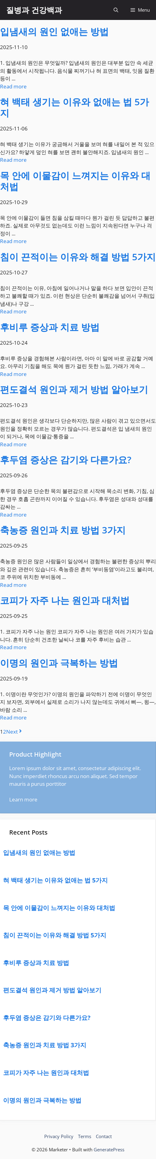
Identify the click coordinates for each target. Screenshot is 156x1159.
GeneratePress (109, 1149)
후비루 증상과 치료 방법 (49, 327)
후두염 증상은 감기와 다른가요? (65, 459)
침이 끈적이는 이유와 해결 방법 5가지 (78, 256)
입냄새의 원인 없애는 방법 (54, 31)
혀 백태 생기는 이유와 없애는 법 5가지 (74, 107)
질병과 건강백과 (34, 10)
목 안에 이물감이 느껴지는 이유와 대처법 (75, 181)
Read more (13, 86)
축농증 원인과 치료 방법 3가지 (63, 530)
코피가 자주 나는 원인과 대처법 (65, 600)
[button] (115, 10)
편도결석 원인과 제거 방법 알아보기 (74, 389)
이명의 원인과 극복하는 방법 (59, 663)
